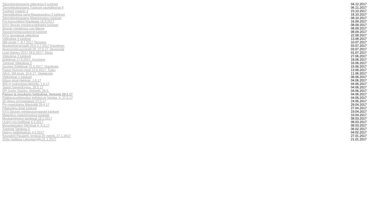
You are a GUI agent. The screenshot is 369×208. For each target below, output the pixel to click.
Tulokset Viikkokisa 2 (17, 63)
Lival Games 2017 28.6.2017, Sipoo (27, 52)
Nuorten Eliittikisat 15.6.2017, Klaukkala (30, 66)
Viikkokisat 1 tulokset (17, 77)
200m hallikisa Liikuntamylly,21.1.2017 (29, 139)
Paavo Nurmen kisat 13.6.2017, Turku (29, 70)
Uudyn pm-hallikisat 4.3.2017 (22, 122)
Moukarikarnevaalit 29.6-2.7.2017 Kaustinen (33, 45)
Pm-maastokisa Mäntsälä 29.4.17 (25, 104)
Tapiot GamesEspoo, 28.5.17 (22, 87)
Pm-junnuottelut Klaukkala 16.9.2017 (28, 21)
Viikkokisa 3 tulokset (16, 56)
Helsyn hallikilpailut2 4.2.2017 (23, 132)
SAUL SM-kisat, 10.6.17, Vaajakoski (27, 73)
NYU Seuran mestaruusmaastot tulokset (30, 111)
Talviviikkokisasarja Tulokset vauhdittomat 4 (32, 7)
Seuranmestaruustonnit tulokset (24, 32)
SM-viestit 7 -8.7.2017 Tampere (24, 42)
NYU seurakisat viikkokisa (20, 35)
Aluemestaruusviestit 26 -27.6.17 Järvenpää (33, 49)
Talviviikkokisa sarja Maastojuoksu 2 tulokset (33, 14)
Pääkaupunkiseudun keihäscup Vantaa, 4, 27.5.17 (37, 97)
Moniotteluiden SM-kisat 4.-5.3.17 (26, 125)
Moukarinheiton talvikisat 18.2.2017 (27, 118)
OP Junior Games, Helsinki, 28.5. (25, 90)
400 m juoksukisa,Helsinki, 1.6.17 (25, 84)
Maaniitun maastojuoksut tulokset (25, 115)
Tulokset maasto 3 (15, 11)
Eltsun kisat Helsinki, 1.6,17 (21, 80)
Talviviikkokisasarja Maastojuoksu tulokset (31, 18)
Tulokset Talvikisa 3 (16, 129)
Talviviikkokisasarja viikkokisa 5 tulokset (30, 4)
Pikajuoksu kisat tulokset (19, 108)
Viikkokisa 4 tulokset (16, 38)
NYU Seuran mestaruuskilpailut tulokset (30, 25)
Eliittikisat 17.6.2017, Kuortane (23, 59)
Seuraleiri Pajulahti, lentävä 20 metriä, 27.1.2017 (36, 136)
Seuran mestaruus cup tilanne (23, 28)
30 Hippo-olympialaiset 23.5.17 (24, 101)
